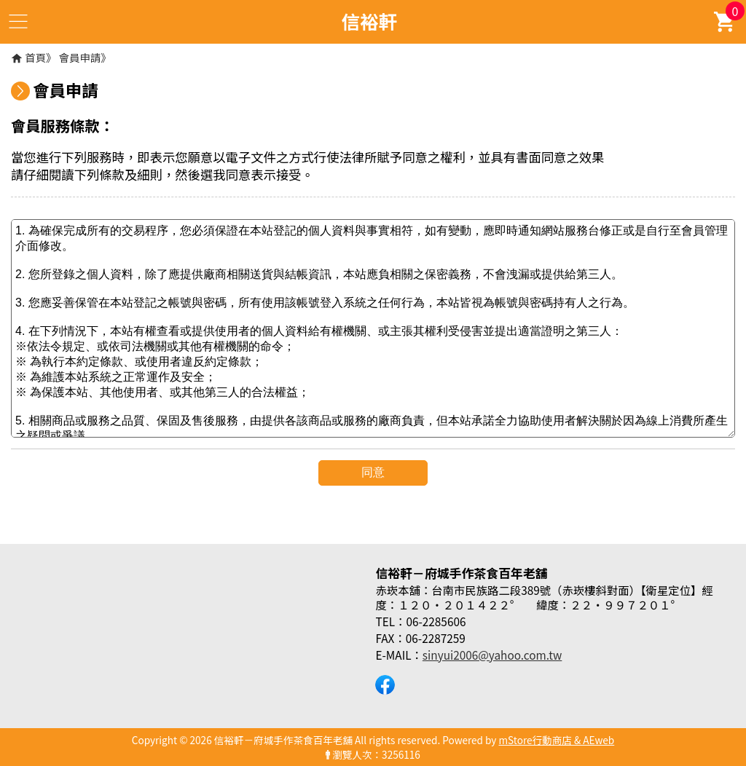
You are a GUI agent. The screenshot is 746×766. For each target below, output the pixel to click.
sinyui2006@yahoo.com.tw (492, 655)
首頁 (35, 57)
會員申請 (80, 57)
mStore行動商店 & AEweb (557, 740)
